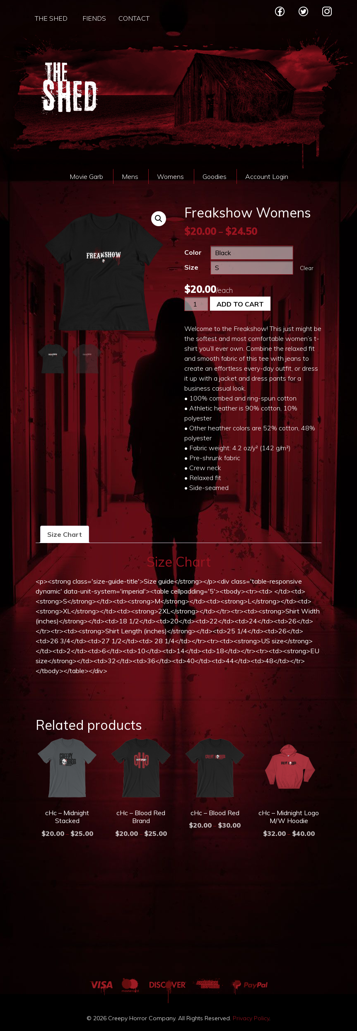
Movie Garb (86, 176)
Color (193, 252)
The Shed (51, 18)
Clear (307, 268)
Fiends (94, 18)
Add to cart (240, 304)
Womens (170, 176)
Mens (130, 176)
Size (191, 267)
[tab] (64, 534)
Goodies (215, 176)
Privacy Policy (251, 1018)
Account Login (266, 176)
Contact (134, 18)
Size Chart (64, 534)
